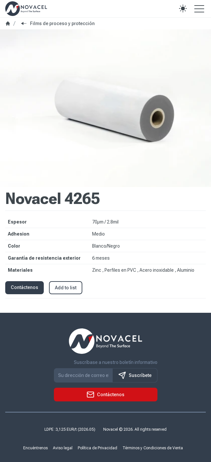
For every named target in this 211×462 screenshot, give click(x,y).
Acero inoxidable (157, 270)
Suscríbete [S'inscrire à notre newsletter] (135, 375)
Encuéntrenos (35, 448)
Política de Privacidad (97, 448)
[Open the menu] (199, 8)
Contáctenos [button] (24, 287)
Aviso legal (63, 448)
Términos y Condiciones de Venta (152, 448)
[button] (182, 8)
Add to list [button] (65, 287)
